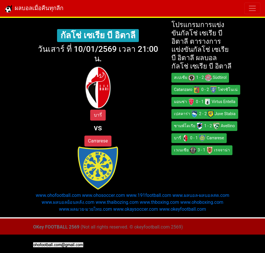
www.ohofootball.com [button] (58, 195)
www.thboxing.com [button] (159, 202)
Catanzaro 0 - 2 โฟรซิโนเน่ (206, 89)
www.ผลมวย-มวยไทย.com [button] (85, 209)
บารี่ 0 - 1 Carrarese (199, 138)
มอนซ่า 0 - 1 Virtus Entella (204, 101)
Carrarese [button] (98, 141)
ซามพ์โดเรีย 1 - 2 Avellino (204, 126)
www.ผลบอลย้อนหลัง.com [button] (68, 202)
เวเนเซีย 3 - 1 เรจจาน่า (202, 150)
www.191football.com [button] (148, 195)
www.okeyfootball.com (182, 209)
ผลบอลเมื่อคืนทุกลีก (34, 8)
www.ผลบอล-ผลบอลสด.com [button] (200, 195)
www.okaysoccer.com (135, 209)
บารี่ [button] (98, 115)
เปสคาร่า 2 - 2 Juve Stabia (205, 114)
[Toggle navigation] (252, 8)
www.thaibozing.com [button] (117, 202)
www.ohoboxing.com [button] (202, 202)
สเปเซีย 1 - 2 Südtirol (200, 77)
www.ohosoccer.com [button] (103, 195)
